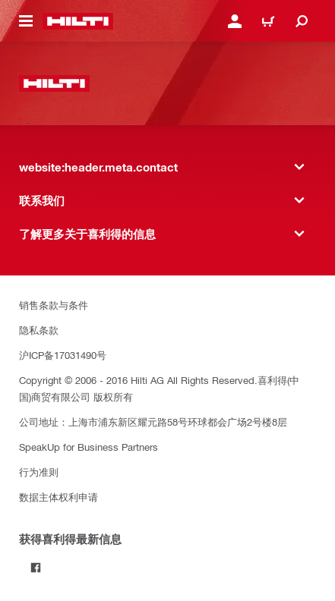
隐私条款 (38, 329)
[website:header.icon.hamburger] (26, 21)
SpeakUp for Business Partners (88, 446)
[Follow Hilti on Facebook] (35, 567)
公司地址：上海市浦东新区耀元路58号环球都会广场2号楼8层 (153, 421)
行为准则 (38, 471)
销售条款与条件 (53, 304)
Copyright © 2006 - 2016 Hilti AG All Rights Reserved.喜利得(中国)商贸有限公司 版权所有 (159, 388)
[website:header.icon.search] (301, 21)
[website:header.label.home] (78, 21)
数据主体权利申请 (58, 496)
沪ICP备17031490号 (62, 354)
